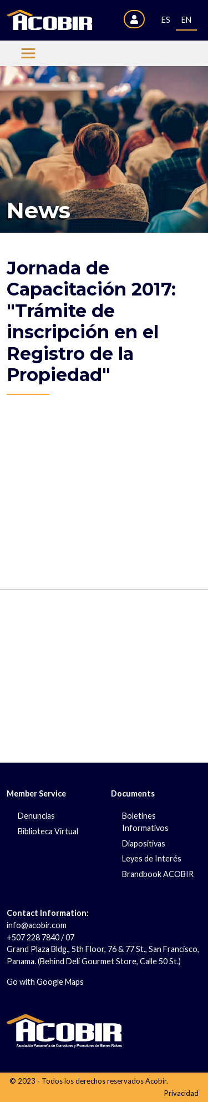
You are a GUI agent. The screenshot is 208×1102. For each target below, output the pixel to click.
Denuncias (36, 815)
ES (165, 19)
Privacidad (181, 1093)
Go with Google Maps (45, 981)
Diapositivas (143, 843)
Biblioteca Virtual (48, 831)
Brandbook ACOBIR (158, 874)
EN (186, 19)
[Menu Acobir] (28, 53)
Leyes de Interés (151, 858)
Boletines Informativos (145, 822)
